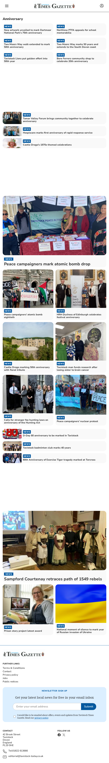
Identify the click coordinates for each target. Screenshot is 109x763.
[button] (7, 6)
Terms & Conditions (14, 668)
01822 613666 (20, 750)
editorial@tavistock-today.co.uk (25, 756)
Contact (7, 671)
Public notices (10, 681)
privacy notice (41, 718)
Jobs (5, 678)
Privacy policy (10, 674)
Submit (88, 706)
